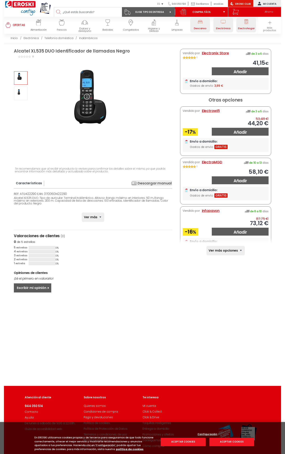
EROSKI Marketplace (97, 440)
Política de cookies (97, 423)
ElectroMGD (212, 162)
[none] (225, 250)
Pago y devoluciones (98, 417)
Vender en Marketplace (100, 446)
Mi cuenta (266, 3)
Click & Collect (152, 412)
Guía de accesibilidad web (43, 429)
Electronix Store (215, 53)
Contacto (31, 412)
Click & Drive (150, 417)
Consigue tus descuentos (160, 440)
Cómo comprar (153, 446)
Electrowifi (211, 111)
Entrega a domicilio (155, 429)
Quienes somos (95, 406)
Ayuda (29, 417)
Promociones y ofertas (158, 434)
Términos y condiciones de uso (105, 434)
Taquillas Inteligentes (156, 423)
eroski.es (218, 4)
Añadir (240, 72)
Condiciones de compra (101, 412)
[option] (21, 78)
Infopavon (210, 210)
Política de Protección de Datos (105, 429)
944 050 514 (178, 4)
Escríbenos (202, 4)
